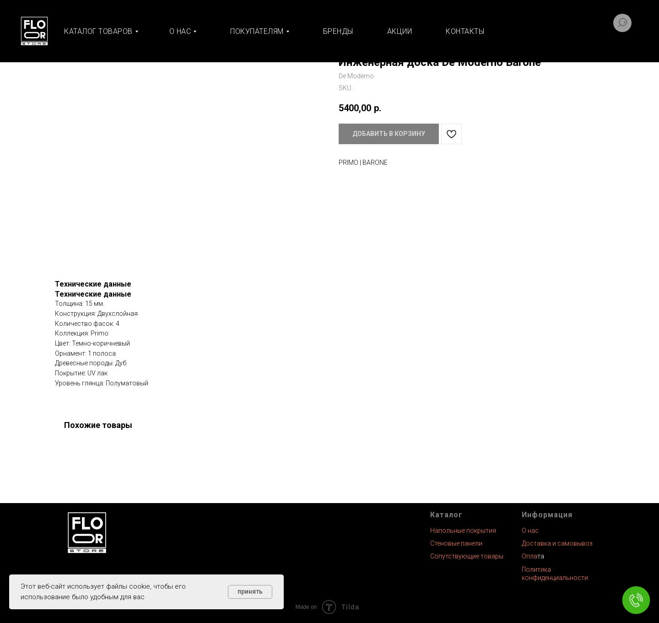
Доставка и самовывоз (557, 543)
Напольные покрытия (463, 530)
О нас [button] (180, 31)
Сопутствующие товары (466, 556)
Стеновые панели (456, 543)
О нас (530, 530)
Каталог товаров (98, 31)
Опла (529, 556)
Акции (399, 31)
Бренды (338, 31)
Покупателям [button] (257, 31)
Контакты (465, 31)
